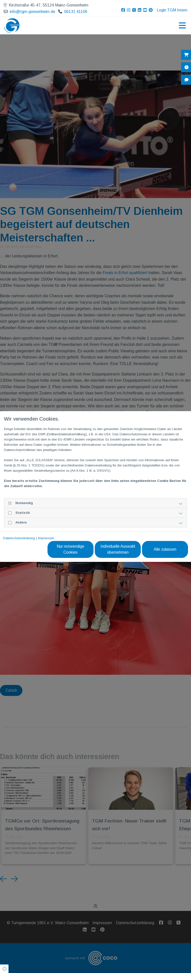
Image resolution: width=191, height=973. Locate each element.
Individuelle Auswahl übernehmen (117, 549)
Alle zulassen (165, 549)
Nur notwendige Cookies (70, 549)
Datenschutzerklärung (19, 538)
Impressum (46, 538)
